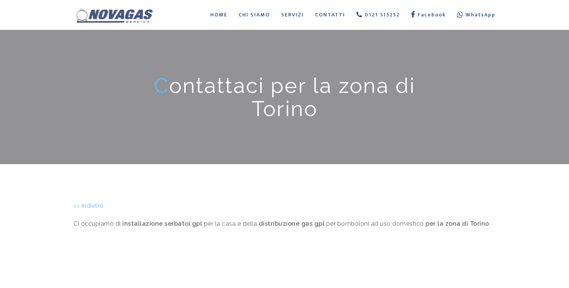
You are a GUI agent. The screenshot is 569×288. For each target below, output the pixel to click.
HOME (218, 14)
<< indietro (88, 205)
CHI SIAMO (254, 14)
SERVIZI (292, 14)
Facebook (428, 14)
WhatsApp (476, 14)
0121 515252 (378, 14)
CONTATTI (330, 14)
